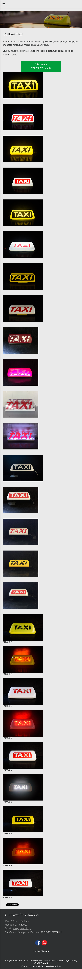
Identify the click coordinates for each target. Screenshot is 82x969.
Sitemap (45, 951)
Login (36, 951)
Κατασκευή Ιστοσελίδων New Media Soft (41, 966)
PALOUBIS (7, 642)
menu (3, 4)
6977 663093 (20, 924)
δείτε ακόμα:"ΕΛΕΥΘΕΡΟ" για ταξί (41, 66)
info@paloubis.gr (22, 928)
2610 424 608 (22, 920)
